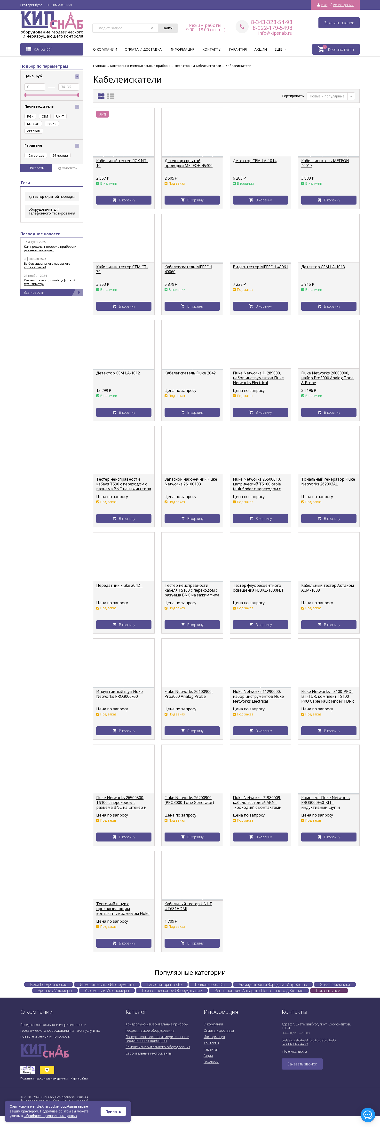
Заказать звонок (339, 22)
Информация (182, 49)
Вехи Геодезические (48, 984)
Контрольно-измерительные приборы (157, 1024)
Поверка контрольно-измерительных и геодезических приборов (157, 1038)
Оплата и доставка (143, 49)
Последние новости (40, 234)
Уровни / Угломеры (55, 990)
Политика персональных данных (44, 1078)
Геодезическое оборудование (150, 1030)
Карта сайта (79, 1078)
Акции (260, 49)
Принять (113, 1111)
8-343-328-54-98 (272, 21)
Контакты (211, 49)
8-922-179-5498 (273, 27)
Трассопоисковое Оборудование (172, 990)
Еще (281, 49)
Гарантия (238, 49)
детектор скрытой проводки (52, 196)
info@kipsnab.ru (275, 33)
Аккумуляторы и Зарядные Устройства (273, 984)
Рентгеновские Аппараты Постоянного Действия (258, 990)
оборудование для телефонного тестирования (52, 211)
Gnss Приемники (335, 984)
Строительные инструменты (149, 1053)
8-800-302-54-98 (295, 1044)
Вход (325, 5)
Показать (36, 168)
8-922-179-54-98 (295, 1040)
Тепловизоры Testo (164, 984)
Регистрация (343, 5)
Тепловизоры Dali (210, 984)
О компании (105, 49)
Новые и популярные (327, 96)
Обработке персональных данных (50, 1116)
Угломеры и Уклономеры (107, 990)
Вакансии (211, 1062)
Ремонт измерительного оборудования (158, 1047)
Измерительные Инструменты (107, 984)
